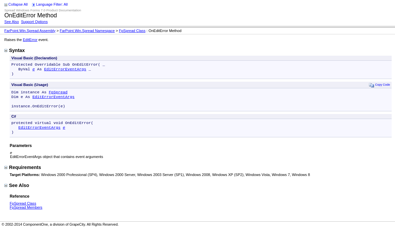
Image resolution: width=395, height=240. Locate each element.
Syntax (14, 50)
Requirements (22, 174)
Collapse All (18, 4)
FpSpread (58, 94)
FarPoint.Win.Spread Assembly (29, 31)
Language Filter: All (52, 4)
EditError (30, 40)
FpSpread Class (132, 31)
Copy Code (379, 86)
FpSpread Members (26, 214)
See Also (11, 22)
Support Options (34, 22)
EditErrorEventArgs (65, 70)
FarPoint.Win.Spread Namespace (87, 31)
